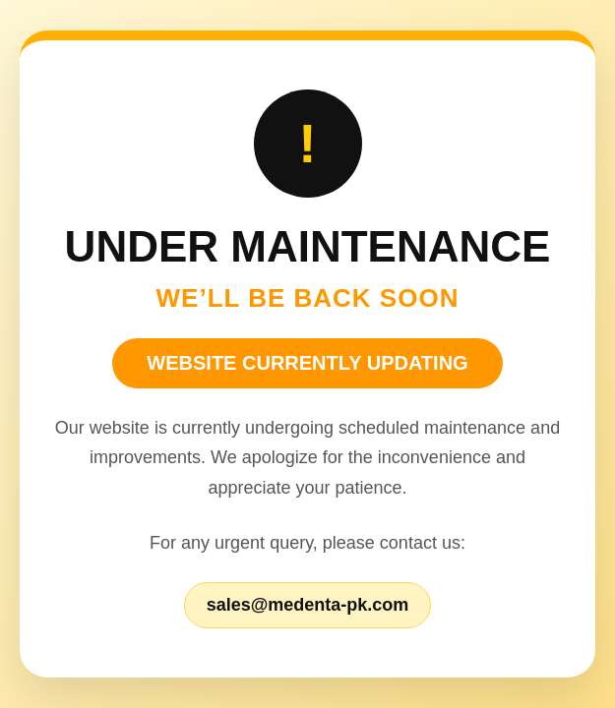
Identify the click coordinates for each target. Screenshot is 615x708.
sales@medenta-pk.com (308, 605)
